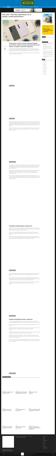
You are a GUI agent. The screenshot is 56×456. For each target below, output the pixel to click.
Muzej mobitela (45, 440)
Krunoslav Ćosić (9, 18)
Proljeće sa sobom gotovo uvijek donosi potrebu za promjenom (34, 410)
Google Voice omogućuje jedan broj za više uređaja (7, 393)
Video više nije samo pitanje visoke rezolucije (20, 427)
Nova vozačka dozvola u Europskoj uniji (48, 50)
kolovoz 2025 (45, 74)
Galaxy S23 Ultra (11, 232)
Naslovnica (44, 436)
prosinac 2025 (45, 68)
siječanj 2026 (44, 67)
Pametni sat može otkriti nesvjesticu (33, 393)
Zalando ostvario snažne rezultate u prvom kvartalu (7, 410)
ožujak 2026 (44, 64)
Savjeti (44, 439)
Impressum (30, 436)
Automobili (44, 446)
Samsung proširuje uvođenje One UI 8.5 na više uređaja (7, 427)
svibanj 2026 (44, 61)
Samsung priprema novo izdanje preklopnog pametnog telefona (21, 393)
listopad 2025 (45, 71)
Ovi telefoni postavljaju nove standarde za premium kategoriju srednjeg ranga (34, 427)
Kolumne (44, 443)
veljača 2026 (44, 65)
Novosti (3, 408)
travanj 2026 (44, 62)
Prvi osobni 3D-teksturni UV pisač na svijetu (20, 410)
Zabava (44, 442)
